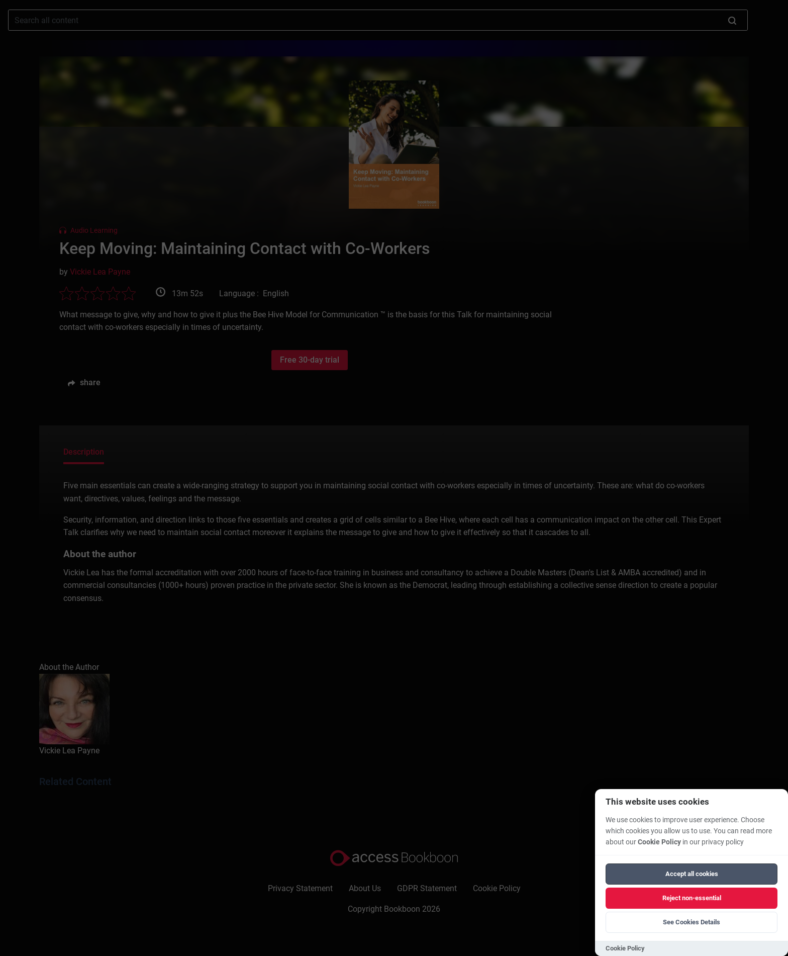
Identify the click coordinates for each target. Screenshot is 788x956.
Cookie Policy (659, 842)
